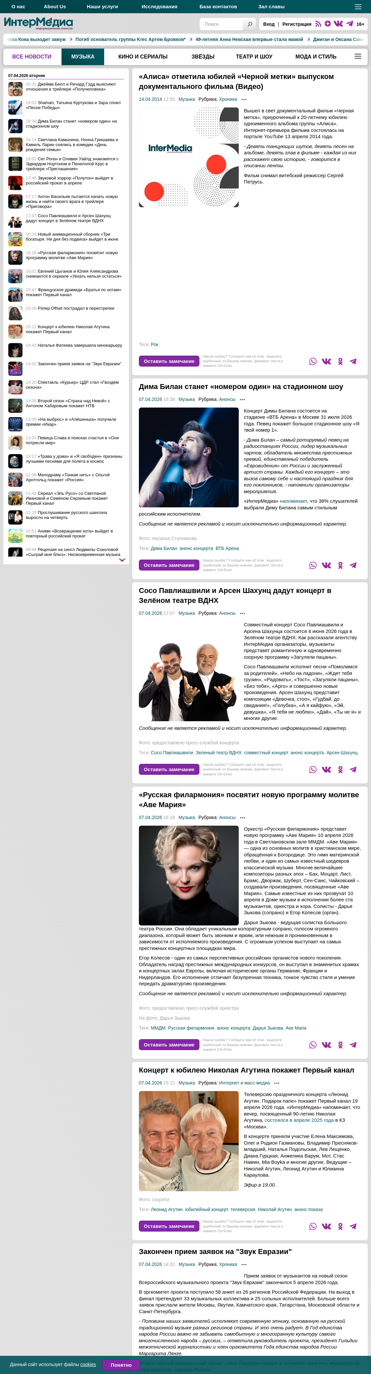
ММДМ (158, 1037)
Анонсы (227, 409)
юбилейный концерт (206, 1229)
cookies (88, 1364)
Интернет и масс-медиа (244, 1102)
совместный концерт (266, 762)
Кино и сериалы (143, 56)
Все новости (31, 56)
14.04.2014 (150, 99)
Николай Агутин (275, 1229)
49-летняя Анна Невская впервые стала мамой (183, 39)
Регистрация (296, 24)
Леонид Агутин (167, 1229)
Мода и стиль (316, 56)
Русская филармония (191, 1037)
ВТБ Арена (227, 558)
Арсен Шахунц (341, 762)
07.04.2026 (150, 409)
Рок (154, 344)
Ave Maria (296, 1037)
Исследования (159, 6)
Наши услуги (102, 6)
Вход (269, 24)
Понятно (121, 1365)
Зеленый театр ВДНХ (219, 762)
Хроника (228, 99)
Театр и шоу (254, 56)
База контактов (218, 6)
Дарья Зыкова (268, 1037)
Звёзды (202, 56)
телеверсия (242, 1229)
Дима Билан (164, 558)
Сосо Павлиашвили (172, 762)
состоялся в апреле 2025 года (299, 1140)
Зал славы (271, 6)
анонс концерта (196, 558)
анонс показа (308, 1229)
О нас (18, 6)
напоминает (293, 511)
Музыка (83, 56)
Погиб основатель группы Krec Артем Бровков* (64, 39)
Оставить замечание (169, 361)
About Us (55, 6)
